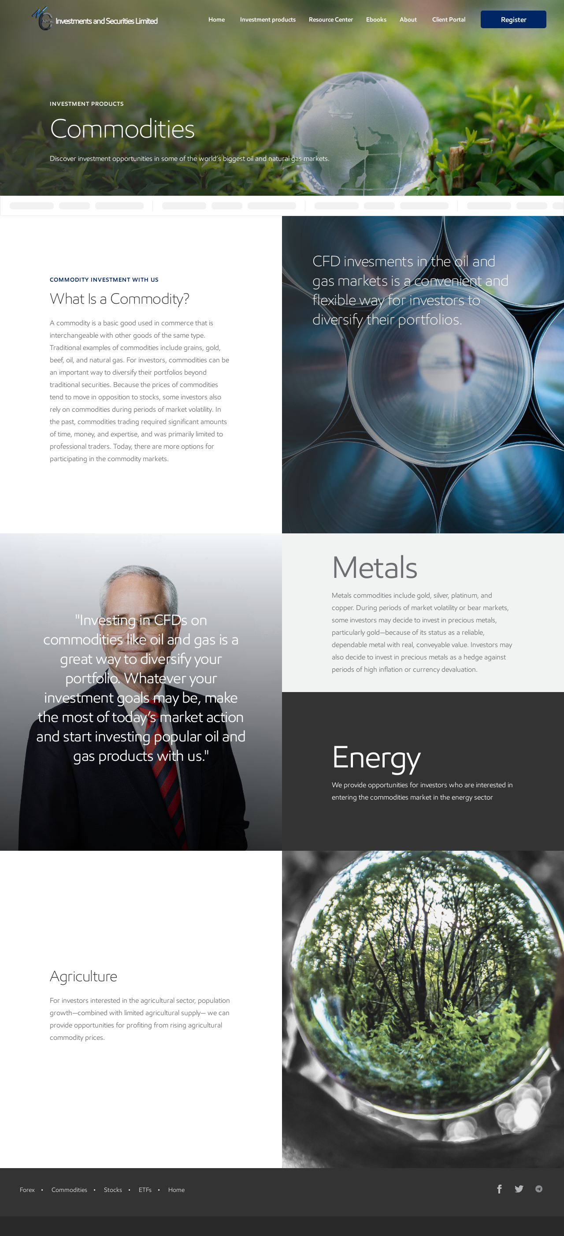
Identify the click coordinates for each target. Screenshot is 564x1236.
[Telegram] (539, 1189)
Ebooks (376, 19)
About (408, 19)
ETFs (145, 1190)
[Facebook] (500, 1189)
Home (216, 19)
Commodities (69, 1190)
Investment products (268, 19)
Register (514, 19)
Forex (27, 1190)
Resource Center (331, 19)
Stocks (113, 1190)
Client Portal (448, 19)
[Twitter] (519, 1189)
